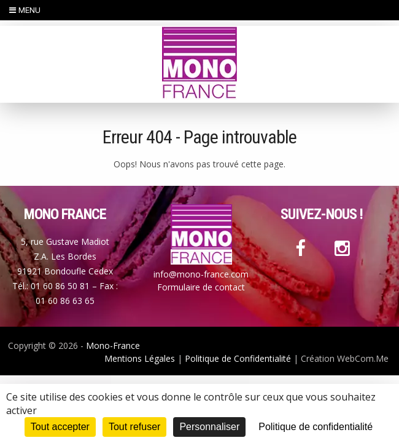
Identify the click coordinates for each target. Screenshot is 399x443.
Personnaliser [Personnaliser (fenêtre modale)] (209, 426)
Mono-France (113, 345)
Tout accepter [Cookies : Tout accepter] (60, 426)
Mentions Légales (139, 358)
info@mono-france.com (201, 274)
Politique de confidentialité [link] (315, 426)
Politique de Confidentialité (238, 358)
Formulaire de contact (201, 287)
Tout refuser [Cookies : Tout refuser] (134, 426)
